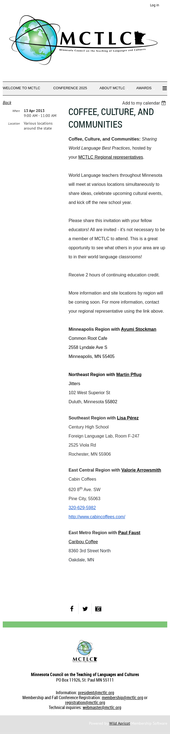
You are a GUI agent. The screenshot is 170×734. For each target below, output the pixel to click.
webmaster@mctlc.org (102, 707)
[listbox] (144, 103)
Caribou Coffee (83, 541)
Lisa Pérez (128, 418)
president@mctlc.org (96, 693)
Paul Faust (129, 532)
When (16, 111)
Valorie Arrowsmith (141, 470)
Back (7, 102)
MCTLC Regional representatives (110, 157)
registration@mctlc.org (85, 702)
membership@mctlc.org (122, 697)
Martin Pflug (129, 374)
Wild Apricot (119, 723)
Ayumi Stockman (138, 329)
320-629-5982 (82, 507)
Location (14, 123)
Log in (154, 5)
